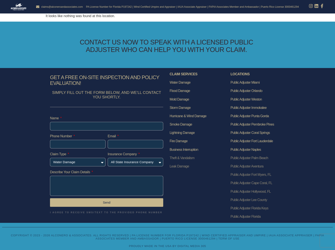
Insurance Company (123, 154)
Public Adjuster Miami (245, 82)
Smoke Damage (181, 124)
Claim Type (58, 154)
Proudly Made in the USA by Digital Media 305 (167, 246)
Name (55, 118)
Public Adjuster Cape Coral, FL (251, 183)
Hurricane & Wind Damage (188, 116)
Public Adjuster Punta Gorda (250, 116)
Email (112, 136)
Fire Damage (179, 141)
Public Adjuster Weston (246, 99)
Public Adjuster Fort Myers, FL (251, 174)
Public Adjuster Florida (246, 216)
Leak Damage (179, 166)
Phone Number (61, 136)
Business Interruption (184, 149)
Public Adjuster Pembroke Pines (252, 124)
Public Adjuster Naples (246, 149)
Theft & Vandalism (182, 158)
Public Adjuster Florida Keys (249, 208)
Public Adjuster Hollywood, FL (251, 191)
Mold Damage (179, 99)
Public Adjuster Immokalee (249, 107)
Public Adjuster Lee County (249, 200)
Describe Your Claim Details (70, 172)
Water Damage (180, 82)
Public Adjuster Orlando (246, 91)
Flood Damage (180, 91)
